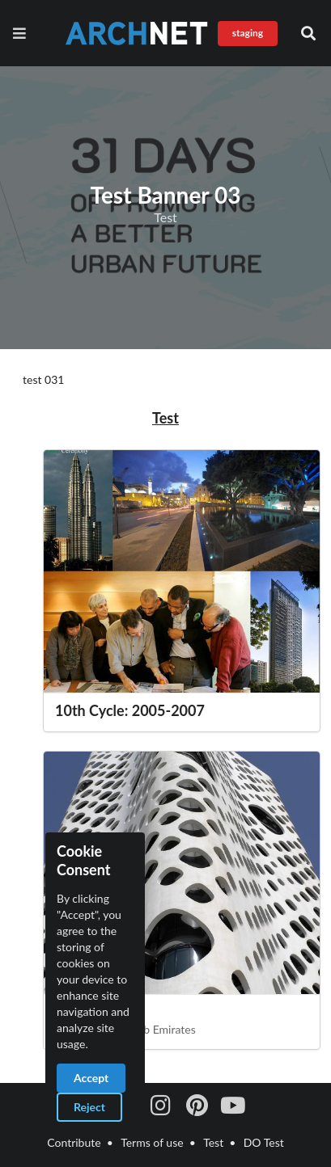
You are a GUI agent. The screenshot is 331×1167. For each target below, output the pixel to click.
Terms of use (152, 1142)
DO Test (264, 1142)
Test (213, 1142)
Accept (91, 1078)
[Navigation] (22, 33)
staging (247, 33)
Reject (89, 1107)
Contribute (73, 1142)
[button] (308, 33)
